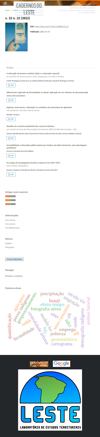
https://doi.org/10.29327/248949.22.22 (51, 26)
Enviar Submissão (14, 259)
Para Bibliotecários (12, 228)
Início (7, 10)
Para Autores (10, 224)
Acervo (15, 10)
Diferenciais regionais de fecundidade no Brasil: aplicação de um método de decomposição (47, 92)
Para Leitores (10, 220)
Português (9, 247)
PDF (12, 85)
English (8, 243)
